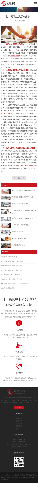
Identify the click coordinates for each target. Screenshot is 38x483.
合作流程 (19, 330)
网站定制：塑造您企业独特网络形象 (23, 190)
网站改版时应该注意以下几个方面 (22, 197)
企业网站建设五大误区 (7, 288)
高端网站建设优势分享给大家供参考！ (12, 266)
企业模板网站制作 (18, 231)
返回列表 (19, 178)
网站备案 (19, 426)
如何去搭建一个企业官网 (20, 203)
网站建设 (15, 56)
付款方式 (19, 428)
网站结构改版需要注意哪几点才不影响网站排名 (15, 283)
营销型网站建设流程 (18, 245)
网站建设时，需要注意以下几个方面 (11, 279)
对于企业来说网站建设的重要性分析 (11, 270)
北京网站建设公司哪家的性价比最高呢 (12, 261)
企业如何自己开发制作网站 (20, 225)
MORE (19, 407)
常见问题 (19, 352)
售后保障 (19, 373)
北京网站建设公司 (26, 165)
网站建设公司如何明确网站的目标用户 (24, 218)
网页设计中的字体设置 (19, 238)
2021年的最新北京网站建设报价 (10, 274)
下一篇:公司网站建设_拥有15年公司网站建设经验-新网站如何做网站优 (23, 178)
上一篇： (14, 178)
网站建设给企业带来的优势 (9, 257)
